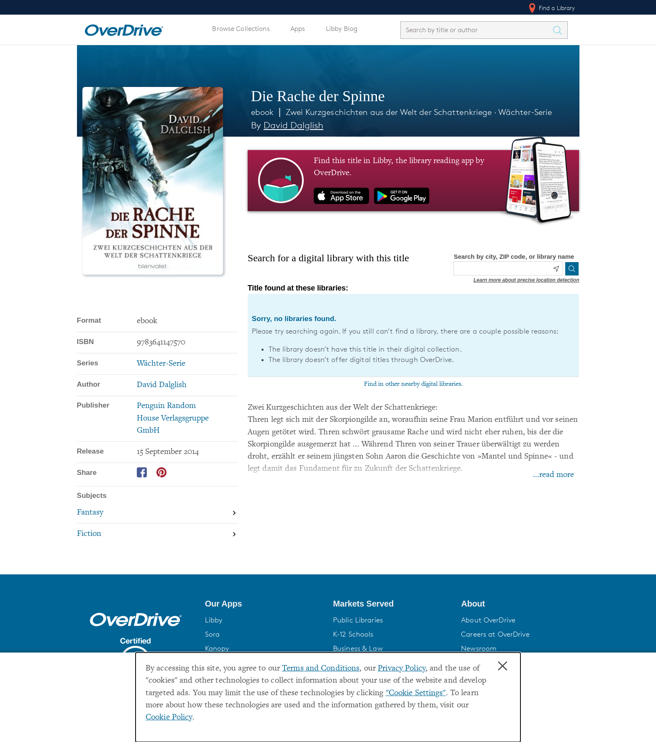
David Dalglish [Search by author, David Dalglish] (293, 125)
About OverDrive (488, 620)
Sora (212, 634)
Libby (214, 620)
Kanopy (217, 648)
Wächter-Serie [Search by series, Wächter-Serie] (161, 364)
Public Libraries (358, 620)
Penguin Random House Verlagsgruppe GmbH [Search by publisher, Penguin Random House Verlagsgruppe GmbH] (173, 418)
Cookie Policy (169, 718)
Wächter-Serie (525, 112)
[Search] (572, 268)
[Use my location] (556, 268)
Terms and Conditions (320, 669)
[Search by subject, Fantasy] (157, 513)
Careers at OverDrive (495, 634)
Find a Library (551, 8)
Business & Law (358, 648)
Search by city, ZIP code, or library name (514, 256)
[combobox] (476, 30)
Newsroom (479, 648)
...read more (553, 475)
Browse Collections (240, 29)
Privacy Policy (401, 669)
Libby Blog (341, 29)
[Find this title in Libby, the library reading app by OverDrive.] (413, 180)
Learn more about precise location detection (526, 280)
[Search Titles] (559, 30)
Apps (297, 29)
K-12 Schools (353, 634)
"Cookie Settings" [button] (416, 693)
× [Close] (502, 666)
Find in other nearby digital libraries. (413, 384)
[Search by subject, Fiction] (157, 534)
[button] (264, 603)
